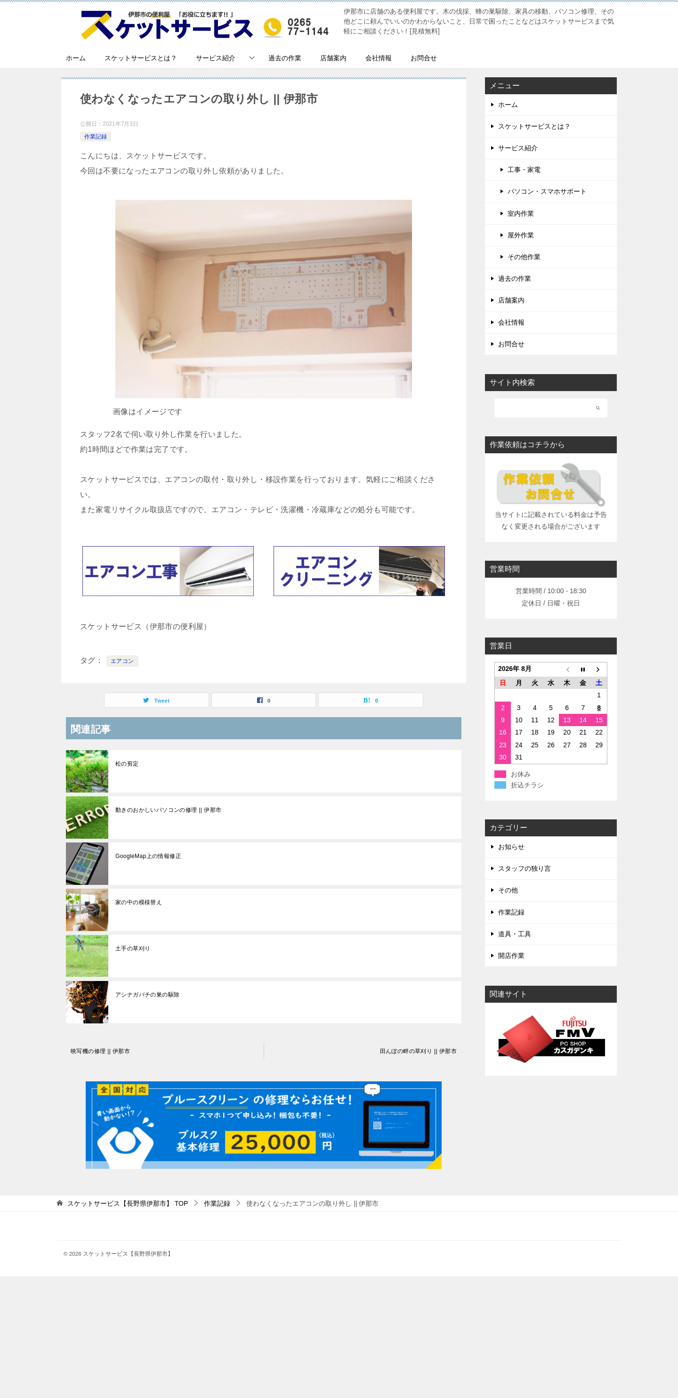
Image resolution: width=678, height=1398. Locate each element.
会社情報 (378, 58)
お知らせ (511, 846)
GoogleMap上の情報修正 (148, 856)
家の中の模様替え (138, 902)
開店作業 (511, 955)
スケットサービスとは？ (141, 58)
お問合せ (424, 58)
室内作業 (521, 213)
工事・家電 (524, 169)
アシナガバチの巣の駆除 (147, 994)
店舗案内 (333, 58)
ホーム (76, 58)
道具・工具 (514, 934)
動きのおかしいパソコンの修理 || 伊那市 (168, 810)
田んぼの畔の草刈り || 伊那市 (418, 1051)
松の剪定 (127, 763)
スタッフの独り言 (524, 868)
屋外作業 (521, 235)
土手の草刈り (132, 948)
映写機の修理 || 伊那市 (100, 1051)
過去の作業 (284, 58)
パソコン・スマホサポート (547, 191)
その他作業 (524, 257)
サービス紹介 (215, 58)
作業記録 (95, 136)
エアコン (122, 661)
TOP (127, 1203)
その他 (508, 890)
